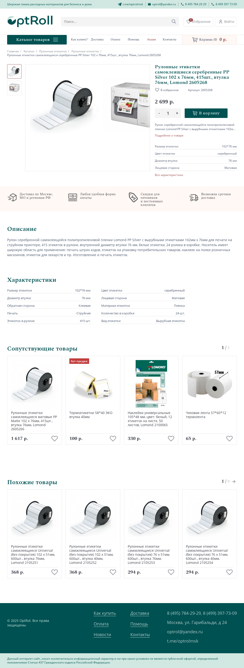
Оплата (101, 624)
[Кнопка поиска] (174, 21)
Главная (13, 51)
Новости (102, 634)
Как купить (105, 613)
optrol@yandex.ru (185, 631)
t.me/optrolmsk (182, 641)
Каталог (29, 51)
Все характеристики (169, 175)
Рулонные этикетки (53, 51)
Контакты (140, 634)
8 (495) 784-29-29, (184, 613)
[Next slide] (234, 481)
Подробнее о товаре (169, 135)
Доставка (139, 613)
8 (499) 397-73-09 (220, 613)
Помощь (139, 624)
